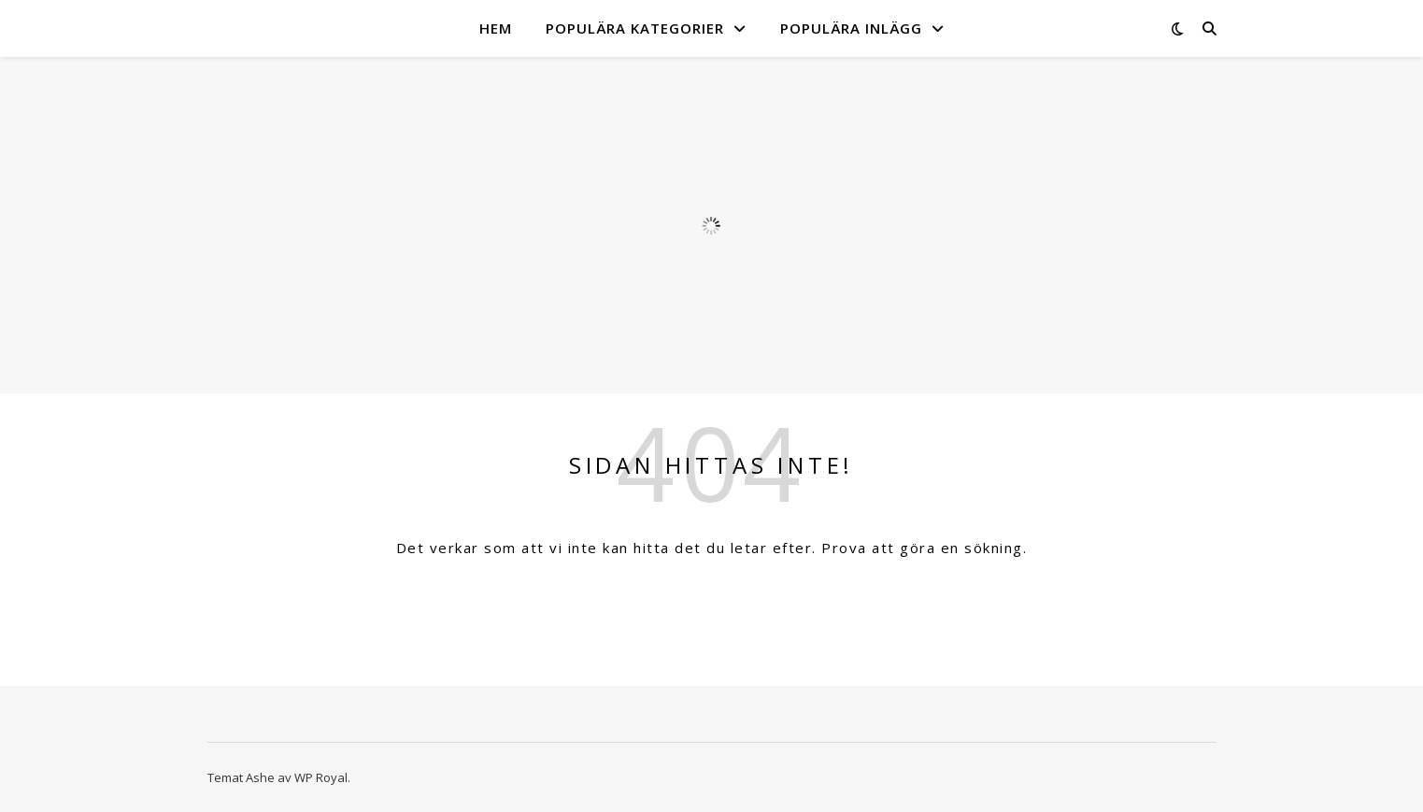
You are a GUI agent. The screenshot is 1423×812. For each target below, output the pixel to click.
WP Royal (321, 777)
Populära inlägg (851, 28)
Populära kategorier (635, 28)
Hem (495, 28)
